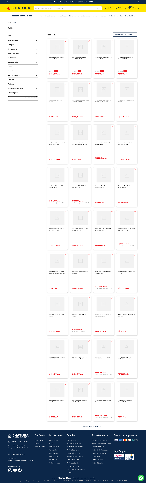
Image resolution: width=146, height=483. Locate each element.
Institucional (53, 440)
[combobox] (68, 8)
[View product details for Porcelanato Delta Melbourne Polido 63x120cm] (80, 401)
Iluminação (96, 456)
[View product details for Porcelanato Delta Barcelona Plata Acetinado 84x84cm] (80, 101)
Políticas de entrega (73, 453)
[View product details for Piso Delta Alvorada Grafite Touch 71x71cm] (126, 101)
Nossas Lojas (53, 456)
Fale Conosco (71, 440)
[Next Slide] (139, 2)
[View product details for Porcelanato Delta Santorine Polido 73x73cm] (126, 187)
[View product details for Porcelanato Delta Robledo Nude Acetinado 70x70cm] (57, 144)
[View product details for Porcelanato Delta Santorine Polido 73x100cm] (103, 187)
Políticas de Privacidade (75, 447)
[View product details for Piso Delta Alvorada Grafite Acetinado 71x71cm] (126, 401)
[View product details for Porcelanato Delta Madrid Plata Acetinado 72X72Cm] (126, 144)
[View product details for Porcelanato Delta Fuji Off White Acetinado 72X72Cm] (103, 230)
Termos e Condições (73, 466)
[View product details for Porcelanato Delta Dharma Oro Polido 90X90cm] (103, 359)
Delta (14, 22)
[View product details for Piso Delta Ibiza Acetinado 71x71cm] (57, 101)
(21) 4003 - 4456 (19, 442)
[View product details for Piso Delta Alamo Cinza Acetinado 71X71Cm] (126, 273)
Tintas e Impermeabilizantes (101, 443)
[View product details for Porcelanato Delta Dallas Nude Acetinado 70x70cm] (57, 230)
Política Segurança (73, 450)
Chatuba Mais (54, 447)
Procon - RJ (53, 460)
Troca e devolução (73, 460)
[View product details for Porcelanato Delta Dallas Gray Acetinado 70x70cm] (57, 58)
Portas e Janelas (97, 460)
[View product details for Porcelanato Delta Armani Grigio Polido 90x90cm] (57, 187)
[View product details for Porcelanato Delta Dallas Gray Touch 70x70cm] (57, 401)
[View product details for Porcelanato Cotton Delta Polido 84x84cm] (103, 401)
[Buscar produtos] (98, 8)
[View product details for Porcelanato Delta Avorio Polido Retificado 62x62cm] (57, 359)
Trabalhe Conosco (55, 463)
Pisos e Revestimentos (99, 440)
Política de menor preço (75, 456)
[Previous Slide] (7, 2)
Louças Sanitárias (98, 447)
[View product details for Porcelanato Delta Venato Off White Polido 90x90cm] (80, 58)
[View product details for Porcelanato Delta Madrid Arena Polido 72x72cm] (103, 273)
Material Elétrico (97, 463)
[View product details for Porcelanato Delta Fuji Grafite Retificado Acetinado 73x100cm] (57, 273)
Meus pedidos (39, 440)
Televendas (53, 450)
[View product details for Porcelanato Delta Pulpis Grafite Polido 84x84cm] (103, 144)
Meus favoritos (40, 447)
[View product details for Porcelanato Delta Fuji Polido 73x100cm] (80, 316)
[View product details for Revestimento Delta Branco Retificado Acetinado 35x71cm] (80, 144)
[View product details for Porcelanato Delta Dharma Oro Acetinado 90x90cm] (126, 58)
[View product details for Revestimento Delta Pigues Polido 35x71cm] (126, 316)
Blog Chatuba (53, 453)
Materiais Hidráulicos (99, 453)
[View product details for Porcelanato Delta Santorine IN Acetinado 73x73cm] (80, 230)
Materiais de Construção (100, 450)
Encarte (51, 443)
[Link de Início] (9, 22)
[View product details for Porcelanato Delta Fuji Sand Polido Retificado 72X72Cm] (126, 230)
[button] (23, 40)
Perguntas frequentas (74, 443)
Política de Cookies (73, 463)
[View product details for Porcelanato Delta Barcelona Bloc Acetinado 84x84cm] (103, 316)
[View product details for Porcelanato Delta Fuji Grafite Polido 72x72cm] (80, 187)
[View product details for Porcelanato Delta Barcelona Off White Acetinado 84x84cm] (103, 101)
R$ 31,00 (27, 98)
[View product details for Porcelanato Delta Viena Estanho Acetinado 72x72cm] (103, 58)
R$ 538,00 (33, 98)
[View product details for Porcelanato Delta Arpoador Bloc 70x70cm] (80, 273)
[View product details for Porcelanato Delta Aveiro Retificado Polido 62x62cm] (126, 359)
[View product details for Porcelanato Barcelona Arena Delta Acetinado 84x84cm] (80, 359)
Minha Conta (39, 443)
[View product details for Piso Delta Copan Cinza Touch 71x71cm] (57, 316)
